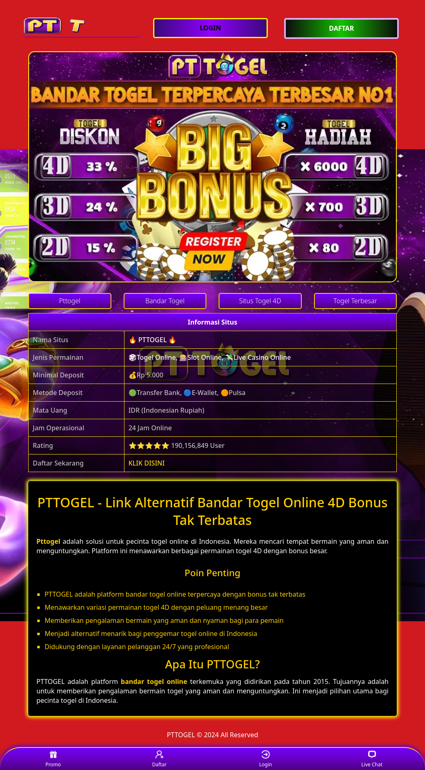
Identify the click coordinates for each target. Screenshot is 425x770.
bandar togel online (154, 681)
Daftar (159, 759)
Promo (53, 759)
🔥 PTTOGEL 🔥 (153, 339)
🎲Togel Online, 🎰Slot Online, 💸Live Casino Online (210, 357)
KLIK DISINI (147, 463)
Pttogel (48, 541)
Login (265, 759)
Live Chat (372, 759)
